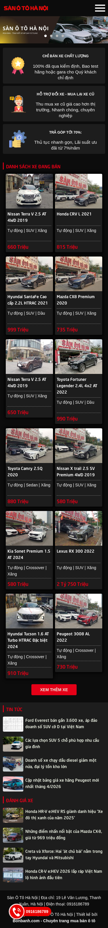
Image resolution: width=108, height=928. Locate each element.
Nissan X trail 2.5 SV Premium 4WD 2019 (76, 471)
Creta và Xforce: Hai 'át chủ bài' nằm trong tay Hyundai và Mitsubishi (64, 854)
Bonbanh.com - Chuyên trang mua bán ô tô (54, 920)
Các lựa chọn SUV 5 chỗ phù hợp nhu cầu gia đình (62, 743)
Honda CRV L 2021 (74, 213)
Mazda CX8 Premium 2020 (76, 299)
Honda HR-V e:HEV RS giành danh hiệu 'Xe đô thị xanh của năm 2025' (64, 814)
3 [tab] (57, 36)
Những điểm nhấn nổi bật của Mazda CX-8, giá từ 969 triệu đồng (63, 834)
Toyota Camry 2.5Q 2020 (25, 471)
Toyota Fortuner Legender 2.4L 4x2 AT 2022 (77, 382)
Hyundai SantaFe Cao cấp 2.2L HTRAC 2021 (27, 299)
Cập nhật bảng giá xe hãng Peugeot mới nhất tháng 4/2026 (62, 783)
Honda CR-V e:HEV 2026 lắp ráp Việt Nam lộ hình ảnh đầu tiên (63, 874)
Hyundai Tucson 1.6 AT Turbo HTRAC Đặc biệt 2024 (28, 636)
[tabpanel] (54, 29)
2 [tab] (51, 36)
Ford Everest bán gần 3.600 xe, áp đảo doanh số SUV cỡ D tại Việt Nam (61, 723)
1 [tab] (45, 36)
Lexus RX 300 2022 (75, 551)
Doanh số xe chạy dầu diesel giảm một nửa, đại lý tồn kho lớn (60, 763)
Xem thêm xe (54, 689)
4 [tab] (63, 36)
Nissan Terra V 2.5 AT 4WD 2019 (26, 217)
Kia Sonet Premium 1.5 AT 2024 (28, 554)
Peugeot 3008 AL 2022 (73, 636)
